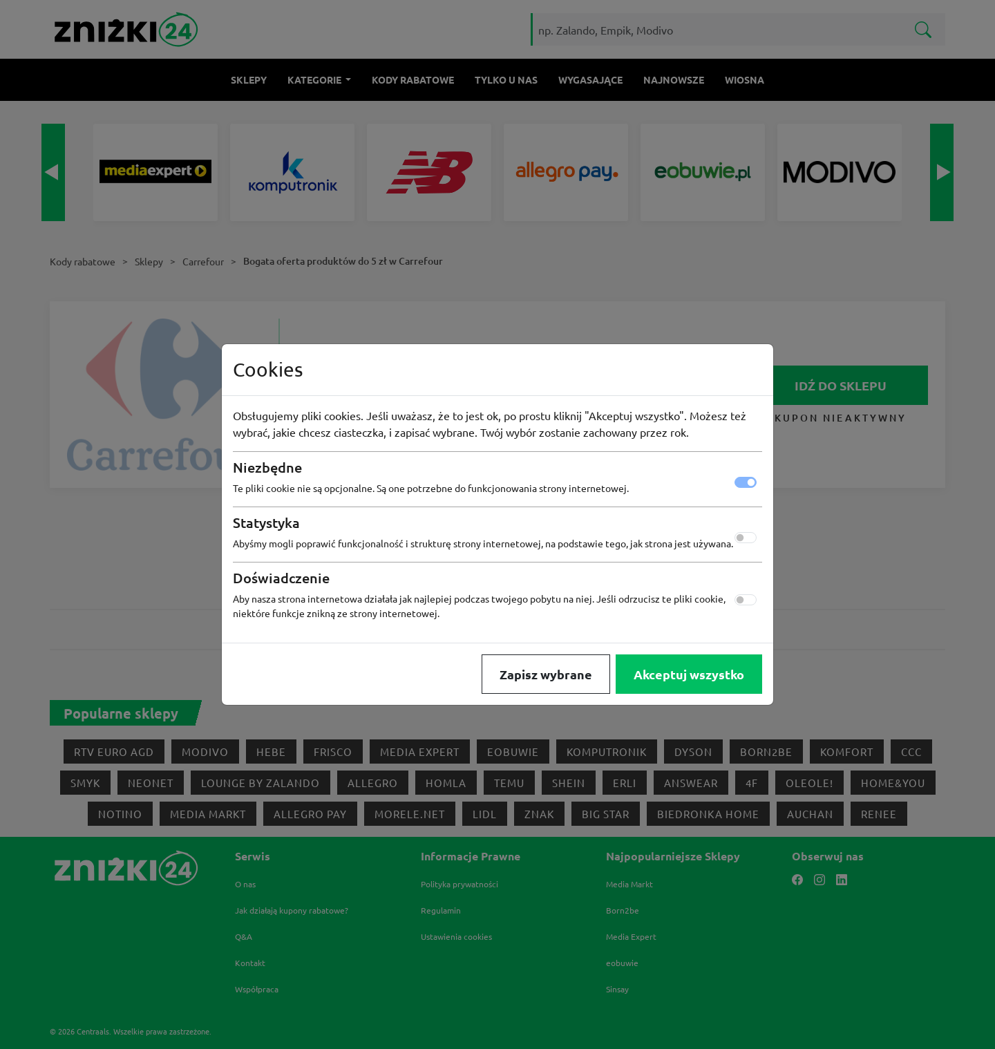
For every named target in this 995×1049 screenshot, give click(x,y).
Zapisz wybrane (546, 674)
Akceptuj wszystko (689, 674)
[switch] (746, 537)
